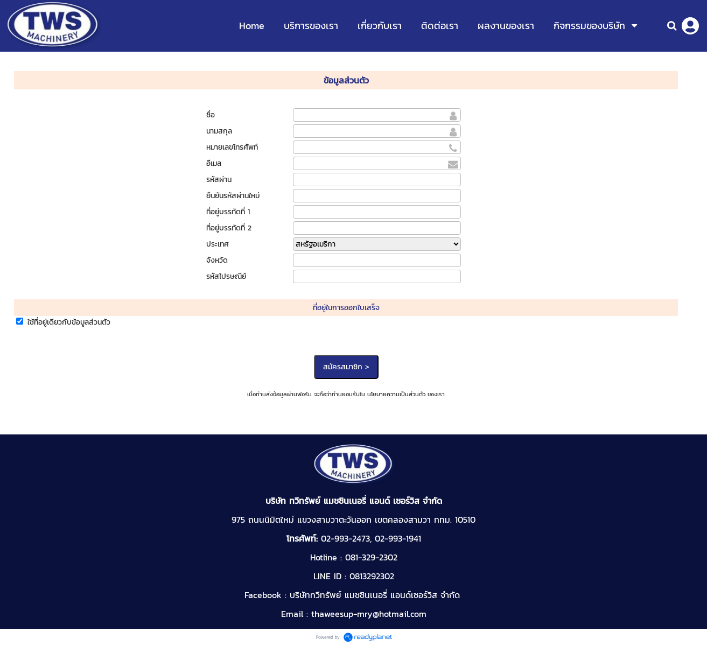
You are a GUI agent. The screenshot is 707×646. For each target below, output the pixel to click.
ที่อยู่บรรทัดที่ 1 (228, 211)
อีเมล (213, 163)
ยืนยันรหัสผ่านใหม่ (233, 195)
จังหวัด (217, 260)
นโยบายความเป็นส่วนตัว (396, 394)
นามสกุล (219, 131)
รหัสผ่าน (219, 179)
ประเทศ (217, 244)
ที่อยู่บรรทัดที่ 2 (228, 228)
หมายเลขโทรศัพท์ (232, 147)
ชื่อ (210, 115)
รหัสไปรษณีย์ (226, 276)
